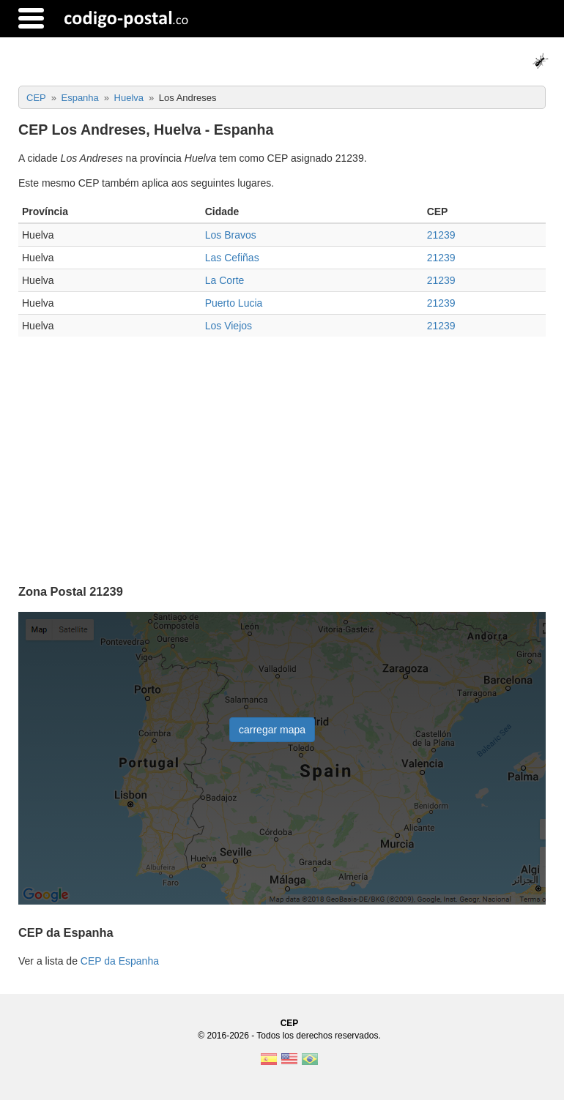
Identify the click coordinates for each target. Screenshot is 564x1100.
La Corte (225, 280)
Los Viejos (228, 326)
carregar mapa (272, 730)
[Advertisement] (282, 453)
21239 (441, 235)
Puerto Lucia (234, 303)
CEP (290, 1023)
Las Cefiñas (232, 257)
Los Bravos (230, 235)
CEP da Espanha (120, 961)
